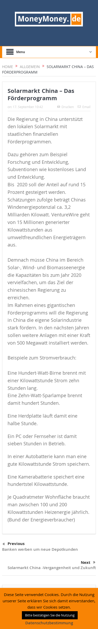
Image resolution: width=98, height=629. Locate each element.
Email (84, 107)
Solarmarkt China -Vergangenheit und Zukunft (52, 567)
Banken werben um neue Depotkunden (40, 549)
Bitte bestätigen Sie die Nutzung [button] (50, 615)
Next (88, 562)
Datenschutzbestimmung (49, 623)
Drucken (65, 107)
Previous (13, 544)
